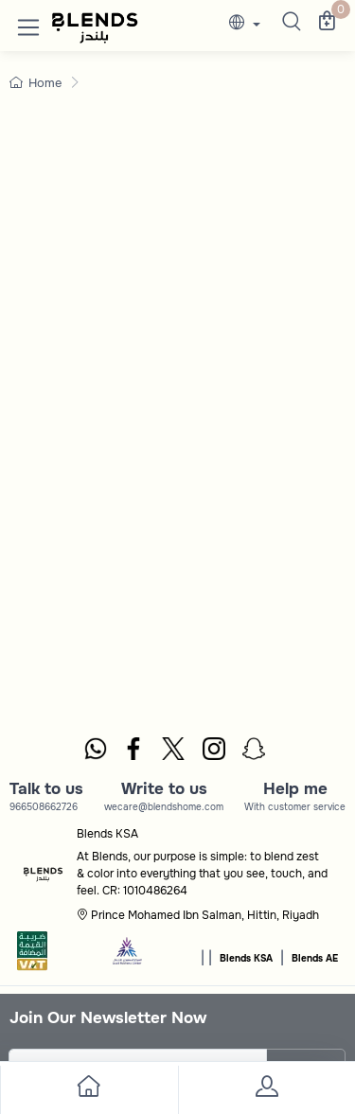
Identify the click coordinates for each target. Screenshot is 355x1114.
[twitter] (174, 751)
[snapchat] (255, 751)
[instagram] (215, 751)
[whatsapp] (95, 751)
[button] (28, 24)
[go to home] (89, 1090)
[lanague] (249, 24)
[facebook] (134, 751)
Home (35, 83)
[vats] (32, 956)
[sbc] (128, 956)
